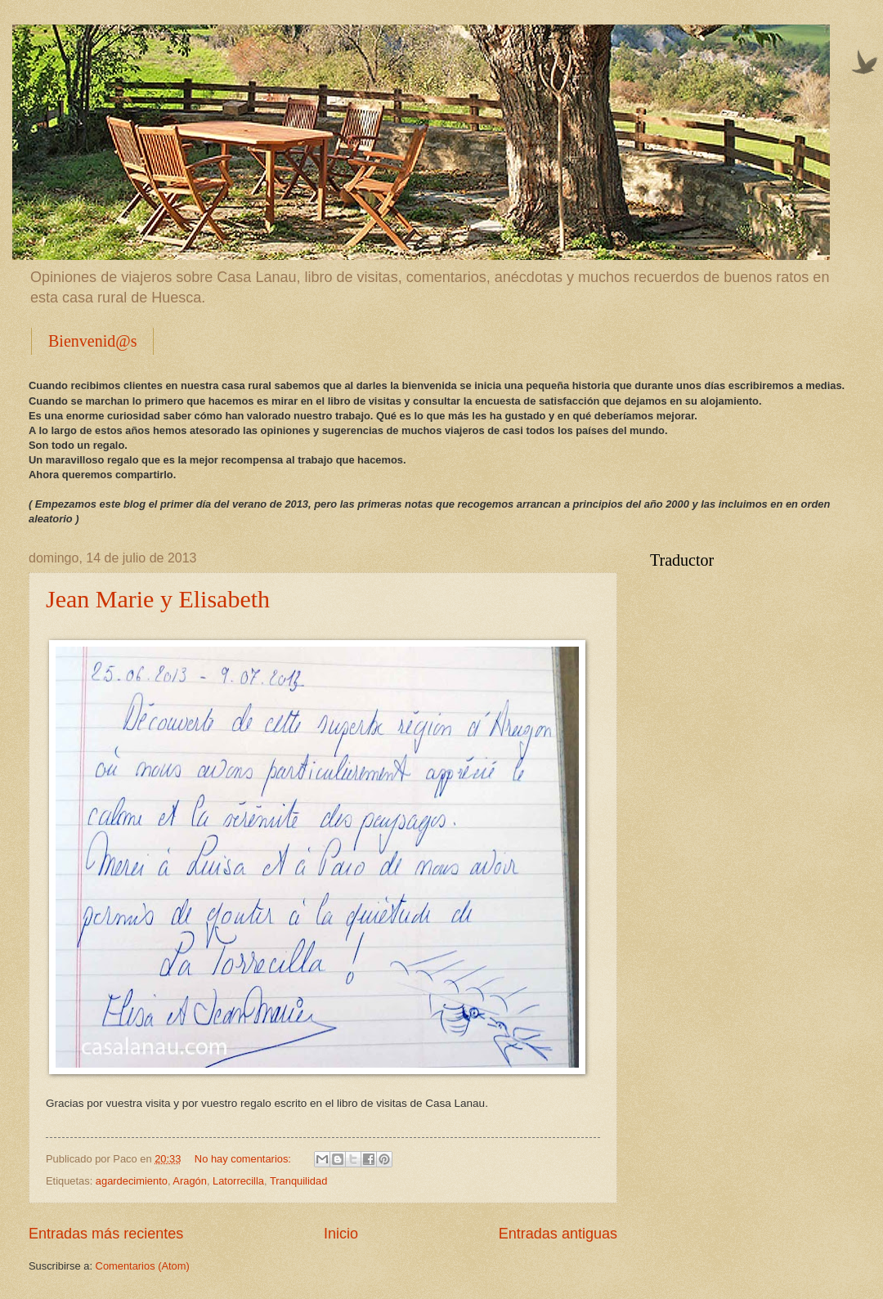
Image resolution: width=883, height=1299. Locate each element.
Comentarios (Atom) (143, 1266)
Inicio (341, 1233)
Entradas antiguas (558, 1233)
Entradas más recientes (106, 1233)
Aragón (190, 1181)
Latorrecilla (238, 1181)
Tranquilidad (298, 1181)
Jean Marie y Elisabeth (158, 598)
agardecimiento (132, 1181)
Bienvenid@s (92, 341)
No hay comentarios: (244, 1159)
